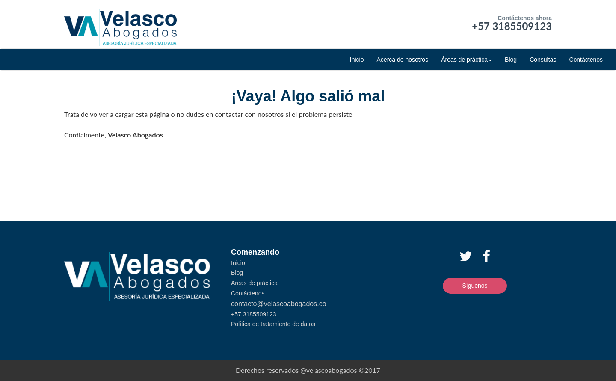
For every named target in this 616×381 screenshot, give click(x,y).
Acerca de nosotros (403, 59)
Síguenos (474, 285)
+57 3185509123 (512, 26)
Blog (511, 59)
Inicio (357, 59)
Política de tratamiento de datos (273, 324)
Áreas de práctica (466, 59)
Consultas (543, 59)
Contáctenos (586, 59)
